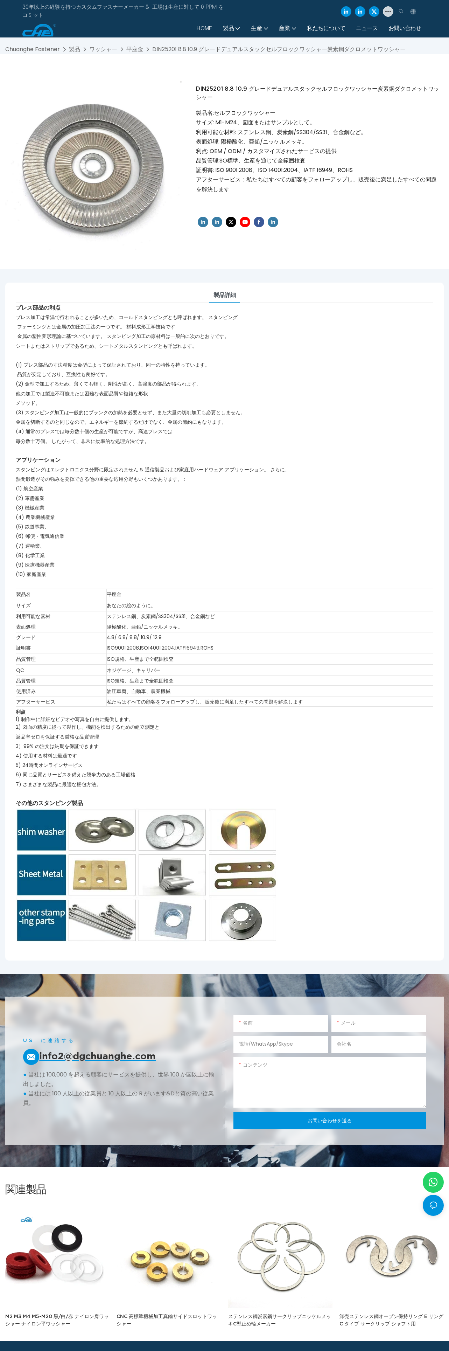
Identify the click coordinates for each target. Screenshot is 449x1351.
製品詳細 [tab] (224, 295)
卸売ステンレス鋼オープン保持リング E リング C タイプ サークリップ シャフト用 (391, 1320)
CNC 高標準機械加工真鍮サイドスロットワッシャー (167, 1320)
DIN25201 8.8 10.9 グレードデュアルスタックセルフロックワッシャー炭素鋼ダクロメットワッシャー (279, 49)
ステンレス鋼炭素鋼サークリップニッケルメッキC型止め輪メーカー (279, 1320)
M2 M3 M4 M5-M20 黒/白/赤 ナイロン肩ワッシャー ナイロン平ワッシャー (57, 1320)
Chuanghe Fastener (32, 49)
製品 (74, 49)
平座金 (134, 49)
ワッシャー (103, 49)
